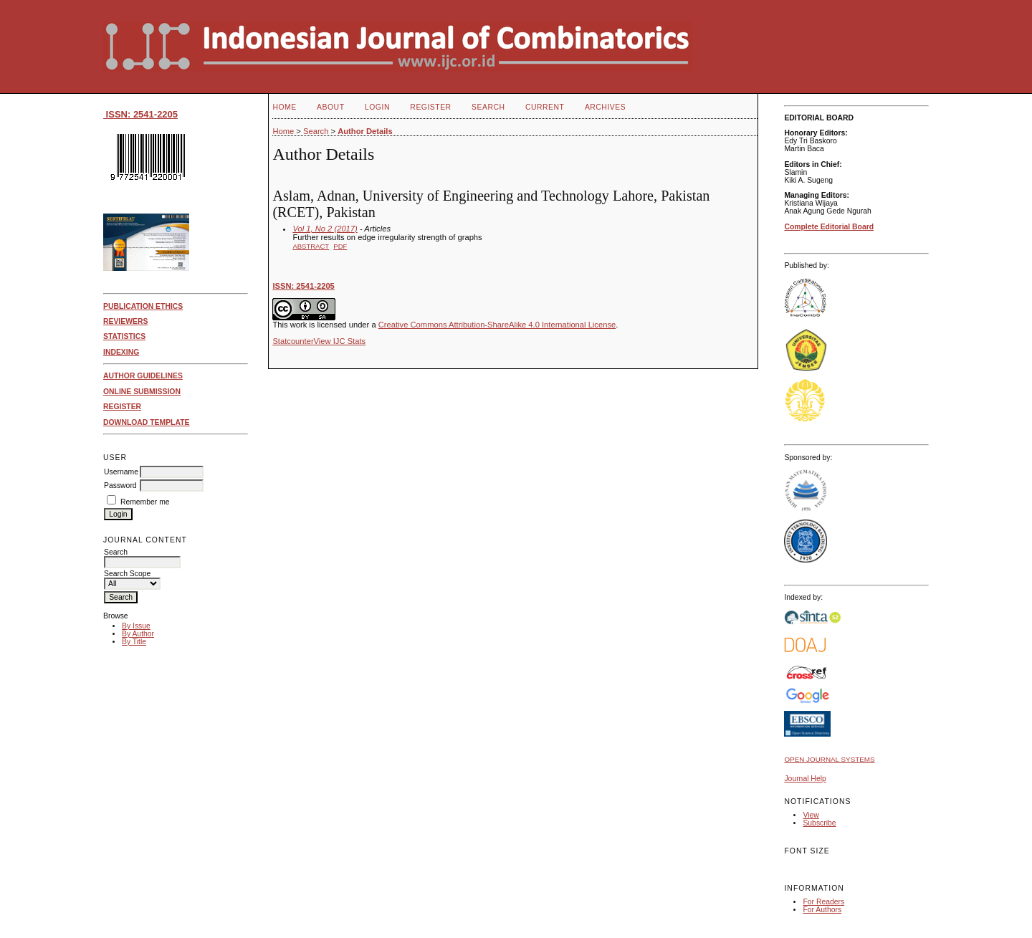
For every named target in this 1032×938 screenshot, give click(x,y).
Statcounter (292, 341)
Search (488, 107)
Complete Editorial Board (829, 227)
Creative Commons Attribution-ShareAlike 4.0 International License (497, 324)
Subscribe (819, 823)
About (330, 107)
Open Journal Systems (829, 759)
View (810, 815)
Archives (605, 107)
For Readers (823, 902)
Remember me (145, 502)
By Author (138, 634)
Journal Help (805, 779)
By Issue (136, 626)
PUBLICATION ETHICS (143, 306)
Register (430, 107)
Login (377, 107)
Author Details (365, 131)
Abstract (310, 246)
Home (284, 107)
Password (120, 485)
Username (121, 472)
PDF (340, 246)
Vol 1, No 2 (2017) (324, 228)
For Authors (822, 910)
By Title (134, 642)
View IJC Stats (340, 341)
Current (544, 107)
